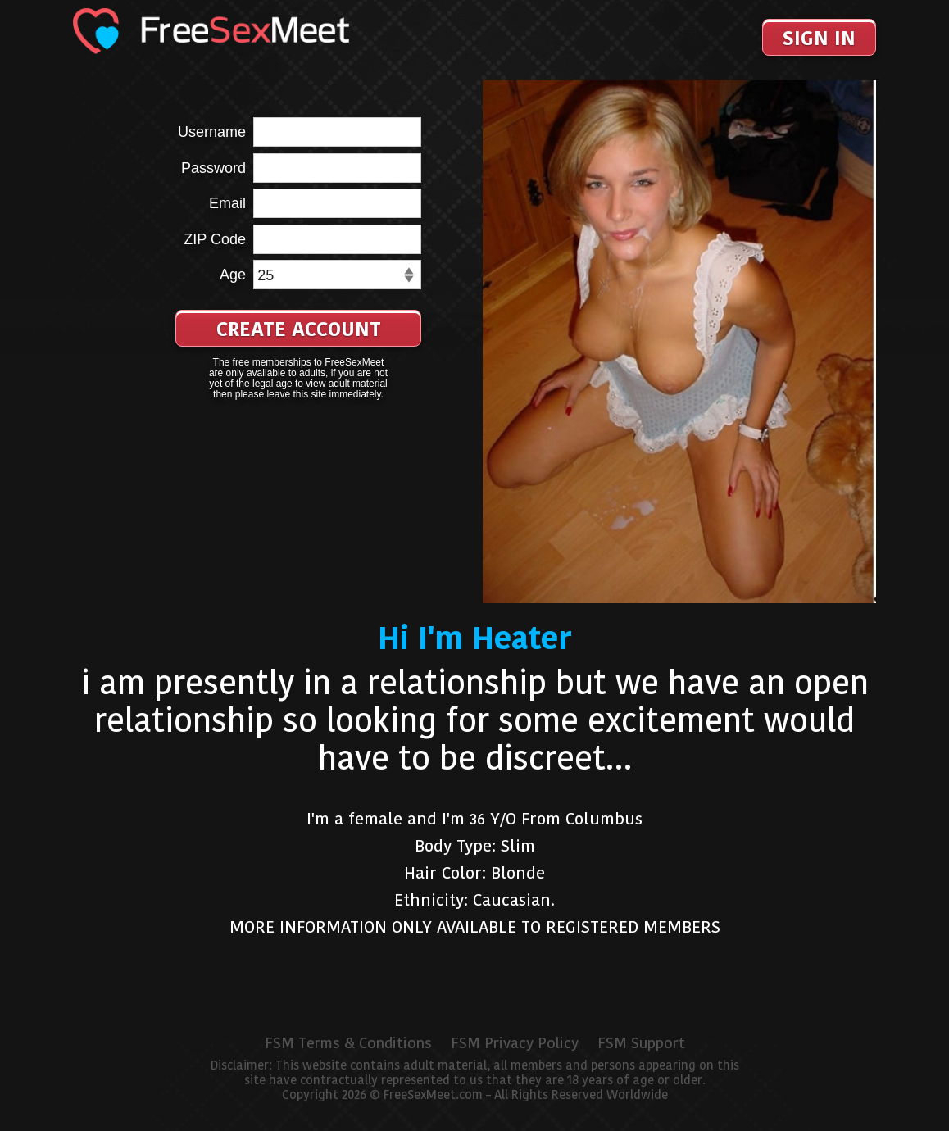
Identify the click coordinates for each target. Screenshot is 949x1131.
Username (212, 132)
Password (213, 168)
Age (233, 274)
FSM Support (641, 1043)
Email (227, 203)
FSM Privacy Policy (515, 1043)
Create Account (298, 329)
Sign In (819, 38)
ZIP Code (215, 239)
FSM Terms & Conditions (348, 1043)
